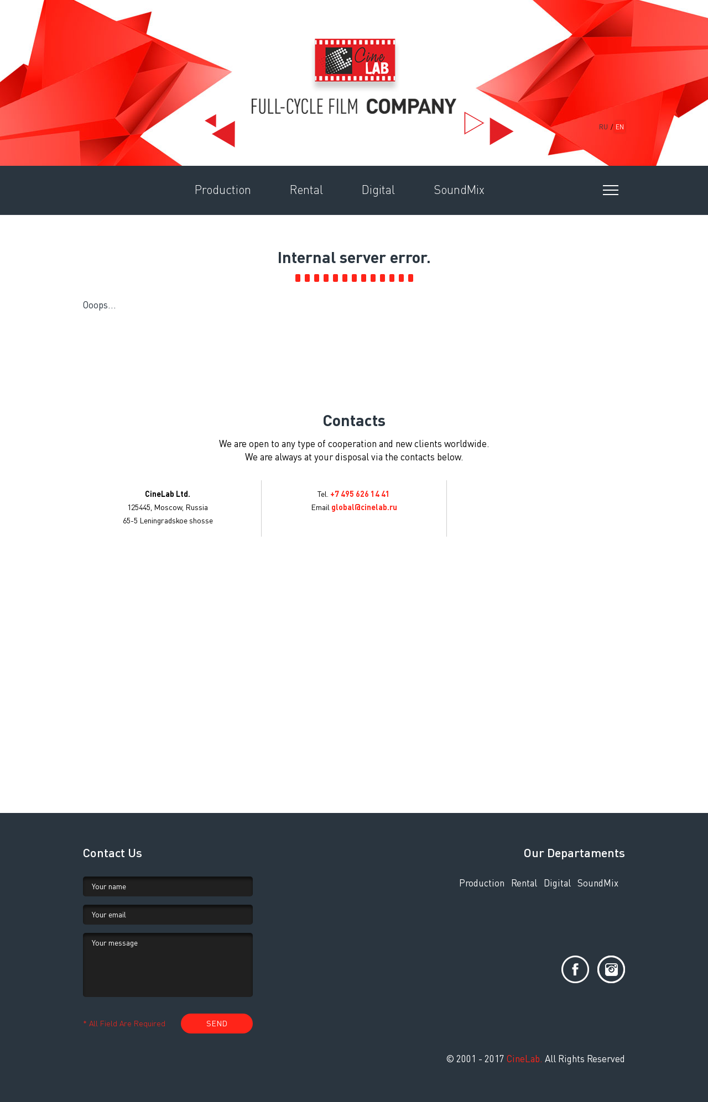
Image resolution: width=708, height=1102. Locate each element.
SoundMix (597, 883)
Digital (557, 883)
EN (620, 127)
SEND (216, 1023)
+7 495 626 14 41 (360, 493)
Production (481, 883)
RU (603, 127)
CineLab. (525, 1058)
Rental (524, 883)
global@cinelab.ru (364, 507)
